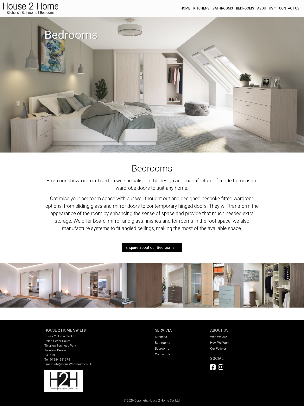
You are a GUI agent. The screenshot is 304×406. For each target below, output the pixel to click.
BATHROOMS (222, 8)
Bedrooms (162, 348)
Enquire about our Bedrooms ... (152, 247)
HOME (185, 8)
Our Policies (218, 348)
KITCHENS (201, 8)
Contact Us (162, 354)
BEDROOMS (245, 8)
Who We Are (218, 337)
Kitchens (161, 337)
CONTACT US (289, 8)
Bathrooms (162, 343)
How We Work (220, 343)
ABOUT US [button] (265, 8)
